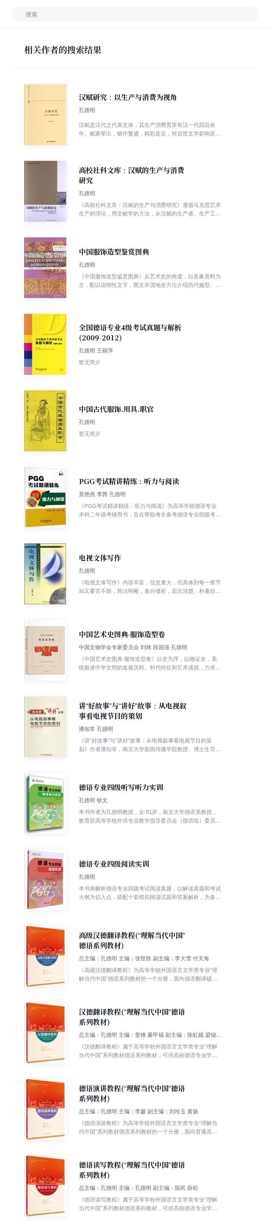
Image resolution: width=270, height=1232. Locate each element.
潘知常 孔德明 (96, 729)
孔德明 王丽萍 (96, 350)
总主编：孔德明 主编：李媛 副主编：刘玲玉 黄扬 (138, 1111)
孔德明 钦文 (93, 800)
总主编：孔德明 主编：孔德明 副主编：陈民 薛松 (138, 1188)
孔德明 (87, 110)
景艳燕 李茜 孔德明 (102, 494)
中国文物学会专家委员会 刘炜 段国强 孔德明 (133, 647)
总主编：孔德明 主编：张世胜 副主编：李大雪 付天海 (144, 958)
